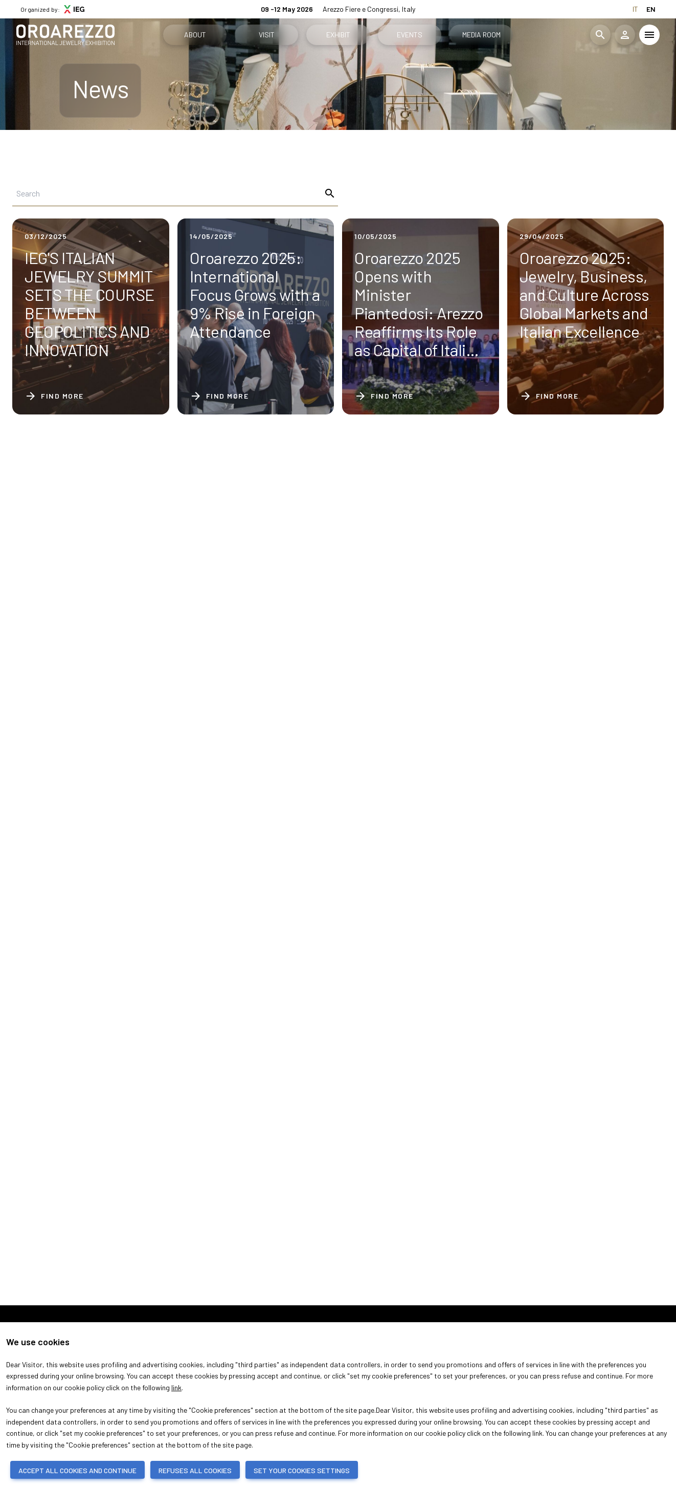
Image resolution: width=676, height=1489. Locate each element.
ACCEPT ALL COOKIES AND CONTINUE (77, 1470)
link (176, 1387)
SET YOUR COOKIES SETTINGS (302, 1470)
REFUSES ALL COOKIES (195, 1470)
